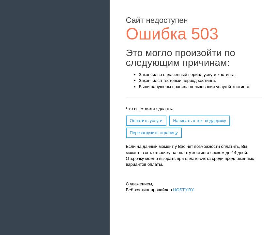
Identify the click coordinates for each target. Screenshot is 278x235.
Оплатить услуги (146, 120)
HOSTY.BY (183, 189)
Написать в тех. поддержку (199, 120)
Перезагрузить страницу (154, 132)
